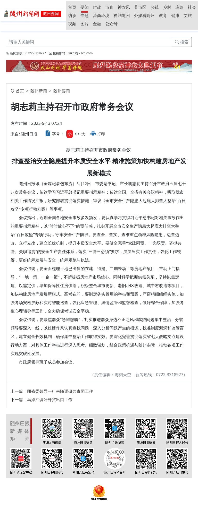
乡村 (167, 7)
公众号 (111, 24)
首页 (72, 7)
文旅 (188, 15)
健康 (175, 15)
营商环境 (101, 15)
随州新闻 (38, 91)
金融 (97, 24)
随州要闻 (61, 91)
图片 (84, 24)
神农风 (124, 7)
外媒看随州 (144, 15)
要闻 (84, 7)
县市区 (140, 7)
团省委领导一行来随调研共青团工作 (60, 391)
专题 (84, 15)
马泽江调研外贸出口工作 (49, 399)
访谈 (72, 15)
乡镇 (155, 7)
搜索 (181, 42)
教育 (163, 15)
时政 (97, 7)
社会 (192, 7)
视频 (72, 24)
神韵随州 (121, 15)
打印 (101, 134)
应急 (179, 7)
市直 (109, 7)
